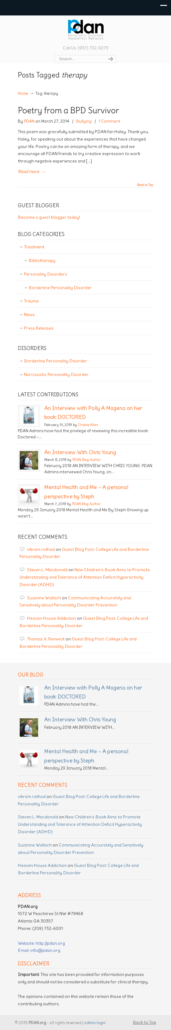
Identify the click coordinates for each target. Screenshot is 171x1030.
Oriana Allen (88, 425)
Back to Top (145, 185)
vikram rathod (41, 549)
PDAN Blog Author (86, 460)
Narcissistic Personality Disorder (56, 374)
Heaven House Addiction (51, 618)
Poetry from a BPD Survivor (68, 110)
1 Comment (109, 121)
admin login (94, 1022)
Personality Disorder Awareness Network (85, 29)
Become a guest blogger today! (49, 217)
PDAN (29, 121)
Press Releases (39, 328)
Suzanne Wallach (44, 598)
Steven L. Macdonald (47, 569)
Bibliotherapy (42, 260)
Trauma (31, 301)
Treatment (34, 247)
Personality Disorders (45, 274)
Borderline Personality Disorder (60, 287)
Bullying (84, 121)
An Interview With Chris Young (80, 452)
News (29, 314)
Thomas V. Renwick (46, 639)
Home (23, 93)
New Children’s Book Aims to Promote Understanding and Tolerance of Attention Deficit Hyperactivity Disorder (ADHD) (84, 577)
